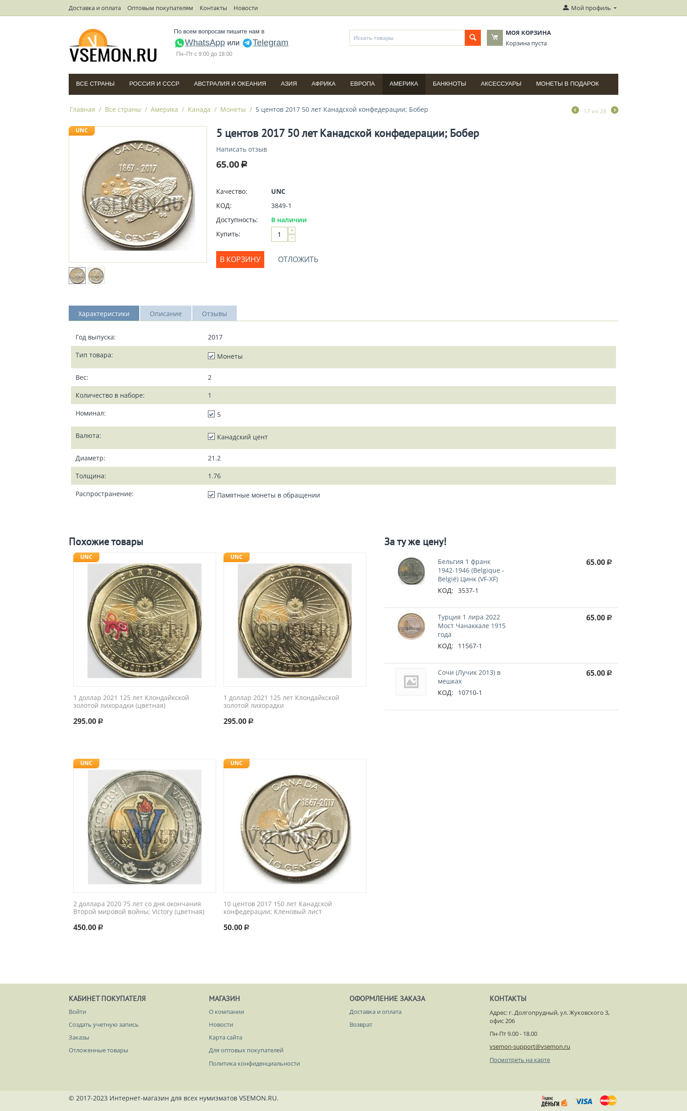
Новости (246, 8)
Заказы (79, 1037)
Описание (166, 313)
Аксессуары (501, 83)
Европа (362, 83)
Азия (289, 83)
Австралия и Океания (230, 83)
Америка (404, 83)
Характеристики (104, 313)
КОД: (224, 205)
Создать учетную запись (104, 1024)
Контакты (213, 8)
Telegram (265, 42)
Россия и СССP (154, 83)
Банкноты (449, 83)
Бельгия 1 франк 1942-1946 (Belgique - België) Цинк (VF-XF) (471, 570)
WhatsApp (199, 42)
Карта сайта (225, 1037)
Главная (82, 109)
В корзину (240, 259)
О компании (226, 1011)
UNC (82, 130)
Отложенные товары (98, 1050)
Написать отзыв (241, 149)
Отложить (298, 259)
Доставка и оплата (95, 8)
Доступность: (237, 219)
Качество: (231, 191)
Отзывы (214, 313)
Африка (323, 83)
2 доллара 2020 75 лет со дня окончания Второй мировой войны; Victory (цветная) (138, 908)
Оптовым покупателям (160, 8)
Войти (77, 1011)
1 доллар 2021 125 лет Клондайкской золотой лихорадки (281, 702)
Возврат (360, 1024)
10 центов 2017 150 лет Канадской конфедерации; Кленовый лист (278, 908)
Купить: (228, 234)
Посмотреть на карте (520, 1060)
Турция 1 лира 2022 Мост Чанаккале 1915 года (472, 626)
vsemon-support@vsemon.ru (530, 1046)
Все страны (95, 83)
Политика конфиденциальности (254, 1063)
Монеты (233, 109)
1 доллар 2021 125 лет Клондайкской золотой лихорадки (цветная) (131, 702)
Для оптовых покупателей (246, 1050)
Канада (199, 109)
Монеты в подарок (567, 83)
